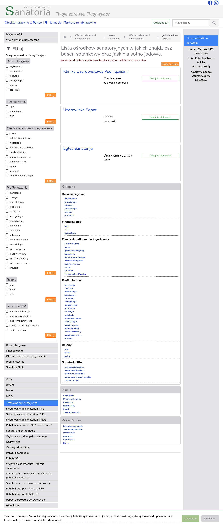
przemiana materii (19, 239)
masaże (13, 85)
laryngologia (16, 216)
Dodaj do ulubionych (160, 78)
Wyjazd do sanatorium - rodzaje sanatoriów (25, 466)
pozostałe (15, 89)
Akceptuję (190, 518)
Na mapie (53, 23)
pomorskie (68, 436)
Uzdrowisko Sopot (80, 110)
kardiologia (15, 211)
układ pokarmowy (19, 263)
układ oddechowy (19, 258)
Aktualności (13, 505)
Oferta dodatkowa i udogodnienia (26, 356)
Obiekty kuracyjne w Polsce (23, 23)
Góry (9, 379)
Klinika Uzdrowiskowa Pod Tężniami (96, 71)
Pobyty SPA (13, 458)
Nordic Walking (18, 152)
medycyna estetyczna (21, 320)
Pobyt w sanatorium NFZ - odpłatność (29, 425)
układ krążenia (17, 249)
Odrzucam (210, 518)
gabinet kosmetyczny (21, 138)
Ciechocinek (68, 395)
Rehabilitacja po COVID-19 (22, 494)
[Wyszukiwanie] (214, 22)
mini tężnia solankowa (21, 147)
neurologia (15, 225)
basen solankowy (114, 37)
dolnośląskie (69, 439)
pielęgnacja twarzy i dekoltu (24, 325)
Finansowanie (14, 351)
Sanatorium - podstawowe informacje (28, 483)
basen (13, 133)
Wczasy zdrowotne (17, 447)
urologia (14, 267)
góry (12, 285)
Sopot (66, 409)
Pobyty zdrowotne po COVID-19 (25, 500)
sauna (13, 166)
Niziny (9, 396)
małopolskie (69, 432)
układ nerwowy (18, 253)
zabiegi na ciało (18, 330)
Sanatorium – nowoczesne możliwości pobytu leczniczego (29, 475)
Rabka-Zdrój (69, 405)
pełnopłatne (16, 111)
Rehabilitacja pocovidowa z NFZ (25, 488)
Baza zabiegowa (16, 345)
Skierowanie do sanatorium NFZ (25, 409)
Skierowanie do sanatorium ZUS (25, 414)
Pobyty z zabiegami (17, 453)
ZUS (12, 116)
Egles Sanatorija (78, 148)
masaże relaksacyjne (20, 311)
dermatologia (17, 202)
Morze (9, 390)
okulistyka (15, 230)
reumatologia (17, 244)
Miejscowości (14, 34)
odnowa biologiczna (20, 157)
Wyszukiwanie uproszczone (22, 40)
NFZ (12, 107)
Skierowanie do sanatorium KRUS (26, 420)
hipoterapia (15, 142)
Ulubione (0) (160, 23)
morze (13, 289)
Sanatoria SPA (14, 367)
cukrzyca (14, 197)
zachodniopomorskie (72, 429)
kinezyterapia (17, 80)
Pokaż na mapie (170, 64)
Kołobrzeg (68, 402)
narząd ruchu (16, 221)
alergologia (15, 192)
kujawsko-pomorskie (73, 426)
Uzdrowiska (13, 442)
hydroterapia (16, 71)
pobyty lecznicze (18, 161)
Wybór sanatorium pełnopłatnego (26, 436)
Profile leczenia (15, 362)
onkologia (15, 235)
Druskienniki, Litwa (72, 399)
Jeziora (10, 385)
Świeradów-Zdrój (71, 412)
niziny (13, 294)
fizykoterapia (16, 66)
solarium (14, 171)
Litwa (66, 443)
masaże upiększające (20, 316)
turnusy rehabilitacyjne (21, 175)
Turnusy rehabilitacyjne (80, 23)
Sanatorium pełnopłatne (20, 431)
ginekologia (16, 206)
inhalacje (14, 75)
